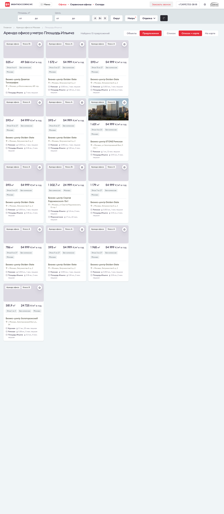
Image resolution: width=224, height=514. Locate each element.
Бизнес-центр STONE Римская (106, 141)
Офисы (62, 4)
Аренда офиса (12, 44)
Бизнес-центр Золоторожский (22, 318)
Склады (99, 4)
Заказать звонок (161, 4)
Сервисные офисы (81, 4)
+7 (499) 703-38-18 (188, 4)
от (20, 18)
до (36, 18)
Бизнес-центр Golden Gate (62, 79)
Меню (45, 4)
